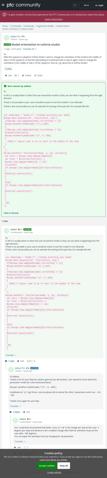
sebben (13, 229)
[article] (53, 295)
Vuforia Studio (62, 26)
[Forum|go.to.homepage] (23, 5)
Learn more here (53, 19)
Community (15, 26)
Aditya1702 (15, 36)
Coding (8, 68)
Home (5, 26)
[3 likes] (31, 361)
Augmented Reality (45, 26)
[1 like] (17, 75)
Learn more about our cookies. (54, 459)
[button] (3, 5)
